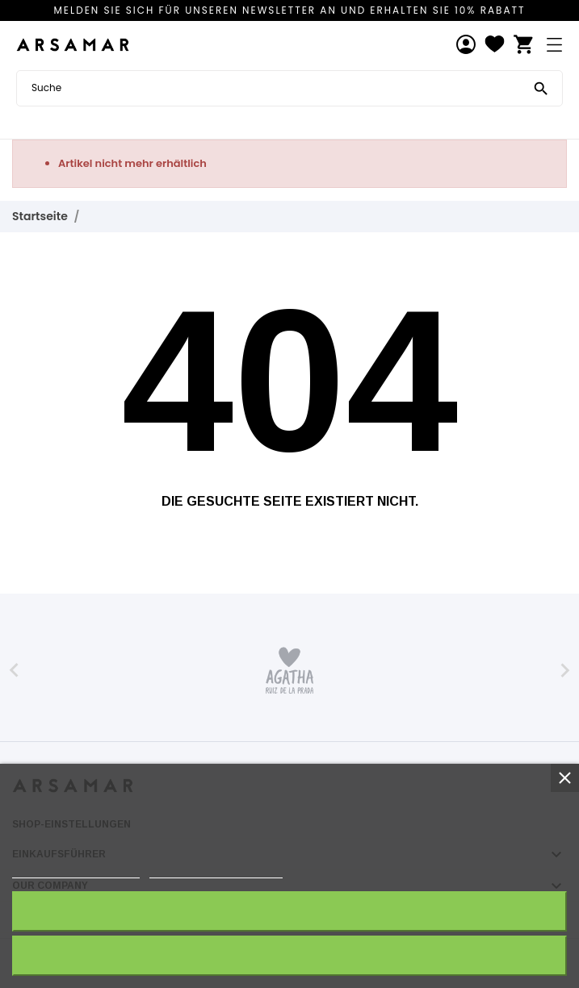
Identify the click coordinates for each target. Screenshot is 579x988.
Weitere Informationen (76, 871)
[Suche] (541, 87)
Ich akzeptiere (289, 911)
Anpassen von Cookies (216, 871)
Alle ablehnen (289, 955)
